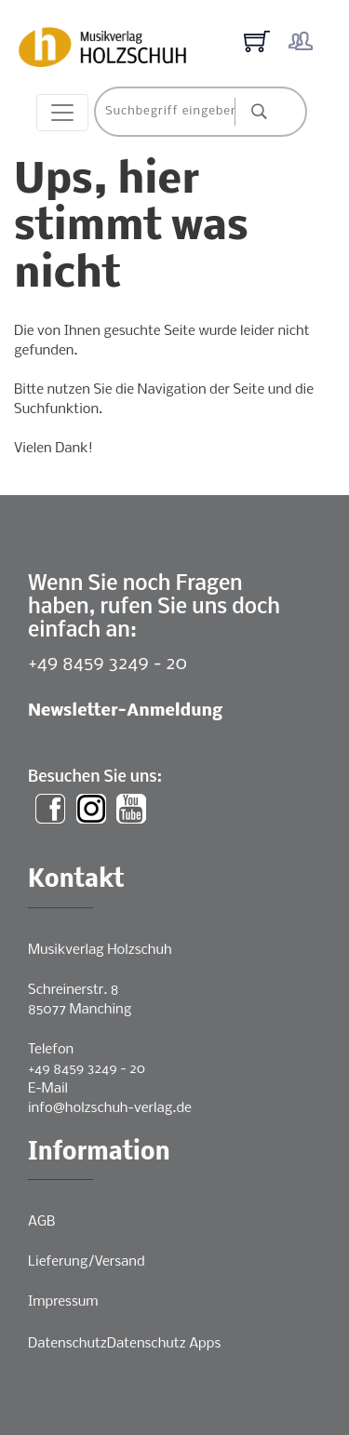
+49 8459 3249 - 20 (107, 664)
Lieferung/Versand (86, 1261)
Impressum (63, 1301)
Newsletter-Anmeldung (125, 711)
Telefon (51, 1049)
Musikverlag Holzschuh (100, 950)
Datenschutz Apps (164, 1343)
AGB (41, 1221)
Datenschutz (67, 1343)
